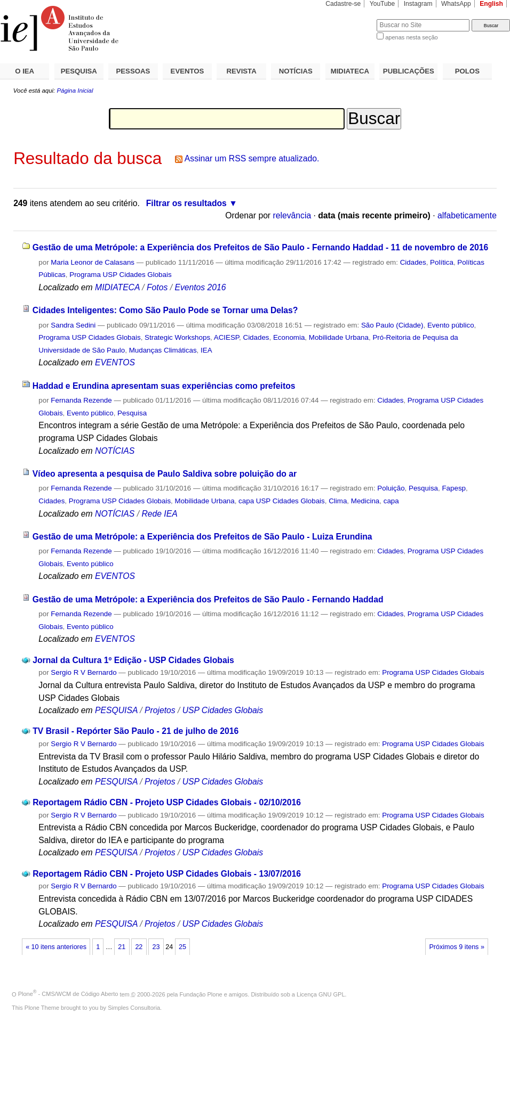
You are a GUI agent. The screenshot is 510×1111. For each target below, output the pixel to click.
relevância (292, 215)
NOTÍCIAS (296, 71)
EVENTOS (187, 71)
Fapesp (454, 488)
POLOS (467, 71)
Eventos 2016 (200, 287)
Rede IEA (159, 513)
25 (182, 947)
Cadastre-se (343, 3)
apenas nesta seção (411, 37)
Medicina (365, 501)
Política (441, 262)
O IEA (24, 71)
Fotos (157, 287)
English (491, 3)
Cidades (413, 262)
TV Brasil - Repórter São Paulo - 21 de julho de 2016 (135, 731)
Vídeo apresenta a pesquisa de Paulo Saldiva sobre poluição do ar (165, 473)
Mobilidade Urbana (339, 337)
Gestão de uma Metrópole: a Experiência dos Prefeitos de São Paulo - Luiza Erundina (202, 536)
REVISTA (242, 71)
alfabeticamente (467, 215)
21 (121, 947)
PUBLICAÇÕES (408, 71)
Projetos (161, 710)
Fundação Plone (201, 994)
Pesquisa (132, 413)
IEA (206, 350)
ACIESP (226, 337)
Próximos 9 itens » (456, 947)
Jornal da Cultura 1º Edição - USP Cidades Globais (133, 660)
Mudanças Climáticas (163, 350)
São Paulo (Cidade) (392, 325)
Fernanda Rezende (81, 400)
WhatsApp (456, 3)
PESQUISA (79, 71)
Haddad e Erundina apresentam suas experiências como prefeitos (164, 385)
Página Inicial (75, 90)
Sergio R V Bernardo (83, 672)
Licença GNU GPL (321, 994)
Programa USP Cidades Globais (120, 275)
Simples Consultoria (134, 1007)
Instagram (418, 3)
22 (138, 947)
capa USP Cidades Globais (281, 501)
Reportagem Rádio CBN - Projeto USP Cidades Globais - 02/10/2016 (167, 802)
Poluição (390, 488)
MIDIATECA (350, 71)
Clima (338, 501)
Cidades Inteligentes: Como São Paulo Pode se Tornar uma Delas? (165, 310)
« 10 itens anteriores (56, 947)
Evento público (450, 325)
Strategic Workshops (177, 337)
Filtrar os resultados (186, 203)
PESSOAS (133, 71)
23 (156, 947)
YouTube (382, 3)
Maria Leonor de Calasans (92, 262)
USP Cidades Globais (222, 710)
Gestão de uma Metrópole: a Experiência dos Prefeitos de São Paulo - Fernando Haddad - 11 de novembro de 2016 (260, 247)
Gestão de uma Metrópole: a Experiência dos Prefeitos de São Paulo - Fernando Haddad (208, 599)
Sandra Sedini (73, 325)
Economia (289, 337)
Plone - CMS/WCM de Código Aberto (68, 994)
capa (391, 501)
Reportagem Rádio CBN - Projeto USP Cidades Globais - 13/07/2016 (167, 873)
